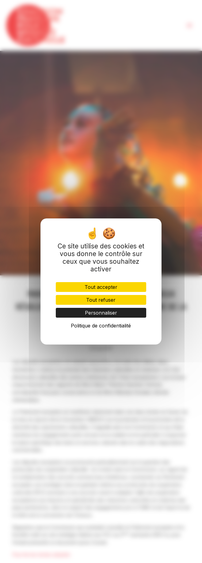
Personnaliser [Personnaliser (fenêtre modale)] (101, 313)
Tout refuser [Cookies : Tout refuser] (101, 300)
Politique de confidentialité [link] (101, 326)
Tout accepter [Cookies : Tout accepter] (101, 287)
